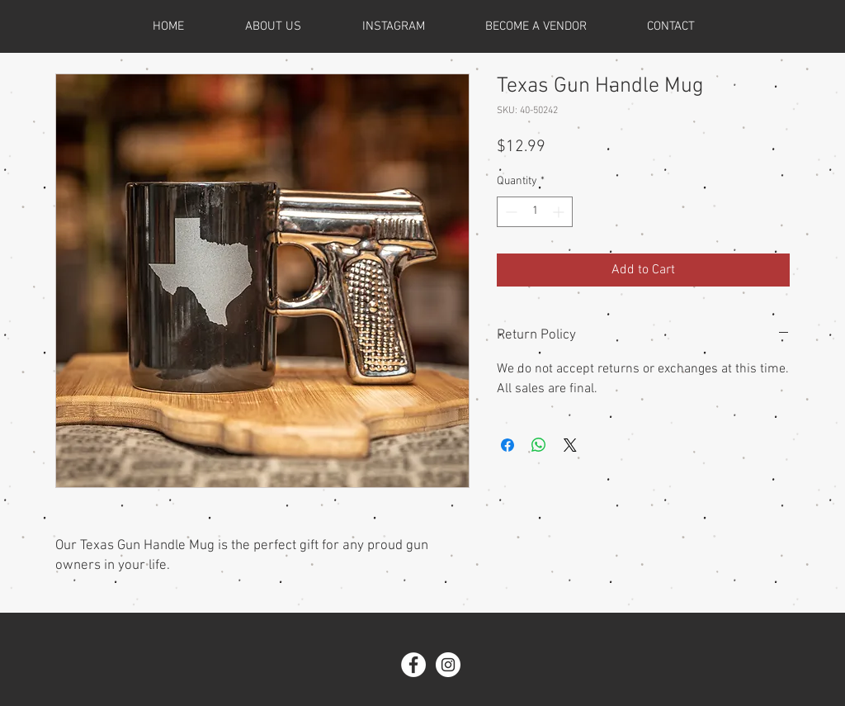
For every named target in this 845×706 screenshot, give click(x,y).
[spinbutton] (535, 211)
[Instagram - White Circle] (448, 664)
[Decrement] (509, 211)
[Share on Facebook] (507, 445)
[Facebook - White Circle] (413, 664)
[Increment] (560, 211)
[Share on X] (570, 445)
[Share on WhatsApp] (539, 445)
